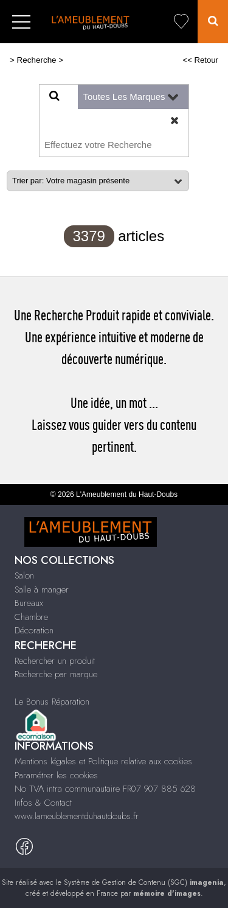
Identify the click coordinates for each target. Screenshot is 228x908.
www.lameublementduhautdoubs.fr (77, 816)
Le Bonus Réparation (52, 701)
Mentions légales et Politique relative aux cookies (103, 761)
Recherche (37, 60)
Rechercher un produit (55, 660)
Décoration (34, 630)
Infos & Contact (43, 802)
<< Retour (200, 60)
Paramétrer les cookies (56, 775)
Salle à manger (42, 589)
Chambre (31, 617)
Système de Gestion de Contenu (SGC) (144, 882)
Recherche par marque (56, 674)
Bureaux (29, 603)
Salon (24, 575)
